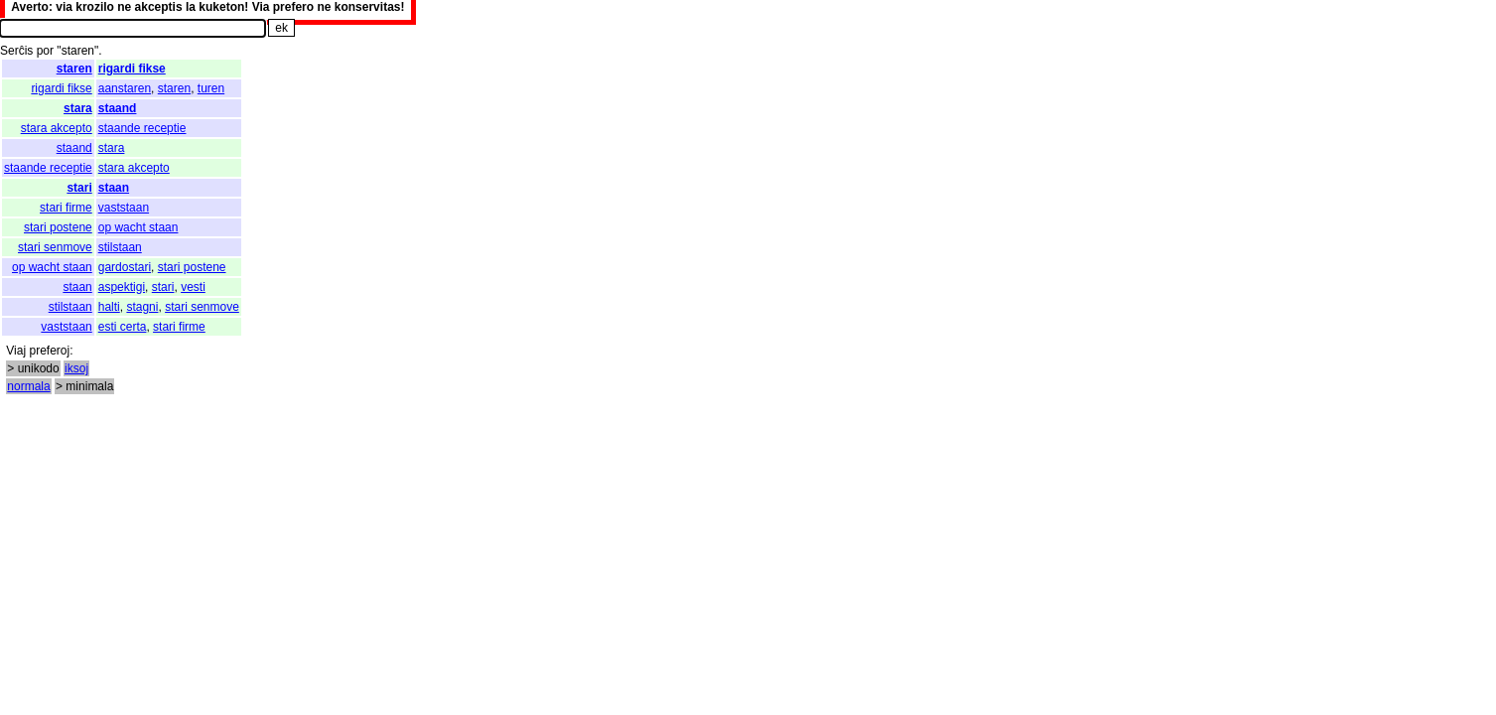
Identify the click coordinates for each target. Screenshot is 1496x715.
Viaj (16, 351)
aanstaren (124, 88)
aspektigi (121, 287)
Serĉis (16, 51)
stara (78, 108)
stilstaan (120, 247)
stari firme (66, 207)
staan (113, 188)
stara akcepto (56, 128)
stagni (142, 307)
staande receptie (142, 128)
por (45, 51)
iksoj (76, 368)
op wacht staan (138, 227)
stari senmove (55, 247)
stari (79, 188)
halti (109, 307)
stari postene (58, 227)
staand (117, 108)
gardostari (124, 267)
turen (211, 88)
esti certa (122, 327)
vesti (193, 287)
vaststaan (123, 207)
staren (74, 68)
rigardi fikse (132, 68)
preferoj (49, 351)
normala (28, 386)
